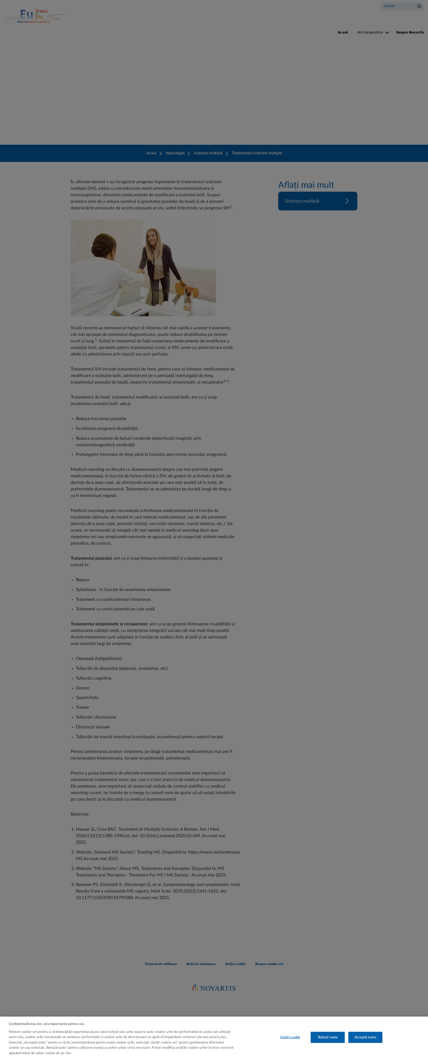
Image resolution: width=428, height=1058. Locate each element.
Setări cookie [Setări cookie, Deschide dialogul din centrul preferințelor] (290, 1043)
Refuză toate (328, 1043)
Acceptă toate (365, 1043)
